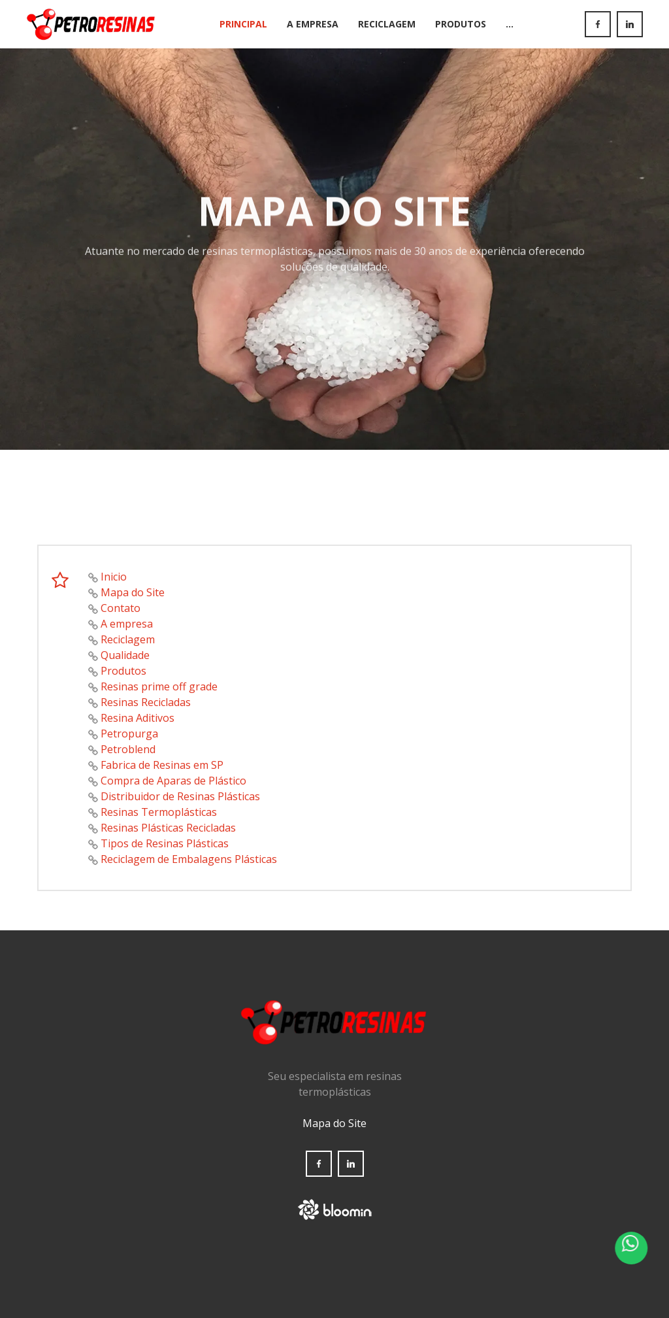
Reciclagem (387, 24)
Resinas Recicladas (146, 702)
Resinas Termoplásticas (159, 812)
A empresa (127, 624)
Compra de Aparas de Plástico (173, 780)
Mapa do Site (133, 592)
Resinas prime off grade (159, 686)
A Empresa (312, 24)
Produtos (460, 24)
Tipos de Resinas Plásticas (165, 843)
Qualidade (125, 655)
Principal (243, 24)
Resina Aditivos (137, 718)
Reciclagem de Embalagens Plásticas (189, 859)
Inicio (114, 576)
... (510, 24)
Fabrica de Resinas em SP (162, 765)
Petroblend (128, 749)
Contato (120, 608)
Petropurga (129, 733)
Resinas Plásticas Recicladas (168, 827)
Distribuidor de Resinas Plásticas (180, 796)
